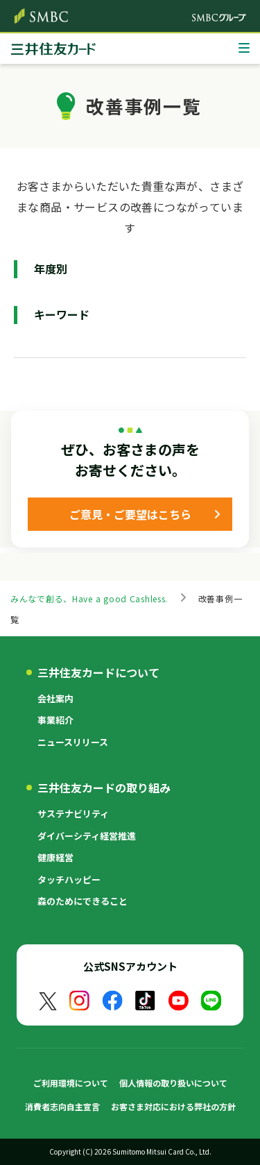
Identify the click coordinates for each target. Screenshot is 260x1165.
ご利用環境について (70, 1083)
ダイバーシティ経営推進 (86, 835)
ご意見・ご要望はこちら (130, 514)
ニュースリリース (72, 742)
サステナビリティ (73, 813)
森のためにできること (82, 901)
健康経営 (55, 857)
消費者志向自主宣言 (62, 1106)
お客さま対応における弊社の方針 (173, 1106)
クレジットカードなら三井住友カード (53, 52)
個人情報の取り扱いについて (173, 1083)
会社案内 (55, 698)
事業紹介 (55, 719)
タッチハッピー (69, 879)
